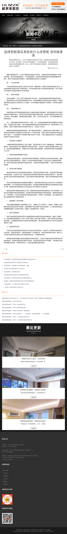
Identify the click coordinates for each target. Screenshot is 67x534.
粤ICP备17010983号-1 (49, 531)
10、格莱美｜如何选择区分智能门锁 (12, 287)
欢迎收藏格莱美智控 (58, 3)
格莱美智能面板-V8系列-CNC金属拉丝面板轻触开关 (17, 320)
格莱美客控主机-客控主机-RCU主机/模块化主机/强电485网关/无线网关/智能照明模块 (27, 298)
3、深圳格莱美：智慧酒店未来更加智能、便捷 (15, 265)
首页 (3, 15)
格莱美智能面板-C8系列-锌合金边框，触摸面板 (15, 310)
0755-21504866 (58, 9)
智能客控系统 (27, 529)
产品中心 (18, 15)
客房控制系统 (41, 529)
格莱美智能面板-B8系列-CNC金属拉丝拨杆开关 (15, 316)
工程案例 (25, 15)
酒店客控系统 (19, 529)
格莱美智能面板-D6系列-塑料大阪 (12, 301)
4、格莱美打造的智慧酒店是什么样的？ (13, 268)
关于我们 (32, 15)
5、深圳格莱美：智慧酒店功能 (11, 271)
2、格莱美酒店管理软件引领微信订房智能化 (15, 262)
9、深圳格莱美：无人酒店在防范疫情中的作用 (15, 284)
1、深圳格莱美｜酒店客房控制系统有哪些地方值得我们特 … (19, 259)
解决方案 (10, 15)
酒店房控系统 (34, 529)
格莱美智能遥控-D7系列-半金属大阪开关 (14, 304)
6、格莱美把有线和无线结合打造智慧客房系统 (15, 275)
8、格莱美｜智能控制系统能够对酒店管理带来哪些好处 (18, 281)
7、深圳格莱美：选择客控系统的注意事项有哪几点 (17, 278)
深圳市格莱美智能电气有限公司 (28, 531)
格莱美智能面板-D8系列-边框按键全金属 (14, 307)
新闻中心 (39, 15)
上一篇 (5, 249)
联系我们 (46, 15)
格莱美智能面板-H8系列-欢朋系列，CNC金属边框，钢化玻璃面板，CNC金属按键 (25, 313)
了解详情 (33, 366)
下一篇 (62, 249)
